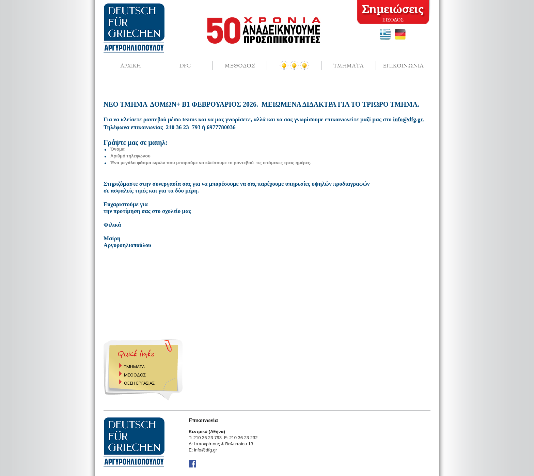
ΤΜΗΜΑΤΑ (134, 367)
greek (385, 34)
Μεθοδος (240, 65)
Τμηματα (348, 65)
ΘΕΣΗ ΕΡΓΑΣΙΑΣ (139, 383)
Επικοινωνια (403, 65)
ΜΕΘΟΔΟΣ (135, 375)
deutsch (400, 34)
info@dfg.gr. (408, 119)
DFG (185, 65)
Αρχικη (130, 65)
